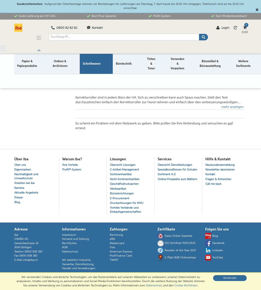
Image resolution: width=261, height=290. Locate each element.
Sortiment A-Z (167, 177)
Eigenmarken (23, 168)
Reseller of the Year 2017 (176, 252)
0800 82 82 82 (64, 28)
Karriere (19, 187)
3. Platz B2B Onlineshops (176, 260)
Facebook (215, 245)
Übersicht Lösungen (123, 162)
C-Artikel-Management (125, 168)
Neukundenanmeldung (221, 162)
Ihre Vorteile (70, 162)
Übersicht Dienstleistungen (176, 162)
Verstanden (230, 278)
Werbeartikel (118, 188)
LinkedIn (214, 252)
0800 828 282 (33, 253)
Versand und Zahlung (75, 241)
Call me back (213, 183)
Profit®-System (72, 168)
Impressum (69, 237)
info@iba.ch (30, 262)
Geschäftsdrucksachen (125, 183)
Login (222, 28)
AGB (65, 249)
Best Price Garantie (101, 16)
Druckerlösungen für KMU (128, 204)
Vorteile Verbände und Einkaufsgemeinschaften (126, 211)
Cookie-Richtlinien (185, 285)
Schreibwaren (34, 73)
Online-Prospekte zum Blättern (173, 185)
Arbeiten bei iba (25, 182)
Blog (17, 203)
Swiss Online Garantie (174, 238)
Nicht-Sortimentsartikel (125, 178)
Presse (18, 198)
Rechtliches (69, 245)
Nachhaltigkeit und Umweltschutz (27, 175)
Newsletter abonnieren (220, 168)
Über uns (20, 162)
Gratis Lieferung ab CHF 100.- (35, 16)
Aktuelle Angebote (27, 193)
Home (18, 73)
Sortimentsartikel (121, 173)
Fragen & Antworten (219, 178)
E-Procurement (120, 199)
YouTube (214, 260)
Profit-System (159, 16)
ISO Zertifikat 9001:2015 (176, 245)
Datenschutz (70, 253)
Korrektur (52, 73)
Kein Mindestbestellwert (229, 16)
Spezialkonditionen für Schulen (173, 170)
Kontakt (95, 28)
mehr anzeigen (232, 104)
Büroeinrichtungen (122, 194)
